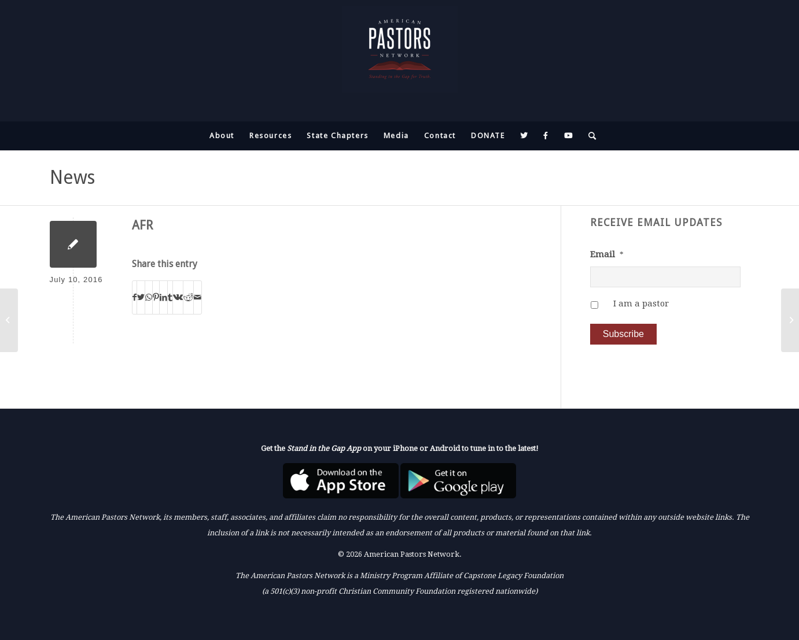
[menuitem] (222, 135)
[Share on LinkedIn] (163, 297)
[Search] (589, 135)
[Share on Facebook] (134, 297)
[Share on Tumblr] (170, 297)
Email (607, 254)
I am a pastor (641, 303)
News (72, 177)
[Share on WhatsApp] (148, 297)
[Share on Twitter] (141, 297)
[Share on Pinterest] (156, 297)
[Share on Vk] (178, 297)
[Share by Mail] (197, 297)
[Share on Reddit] (188, 297)
